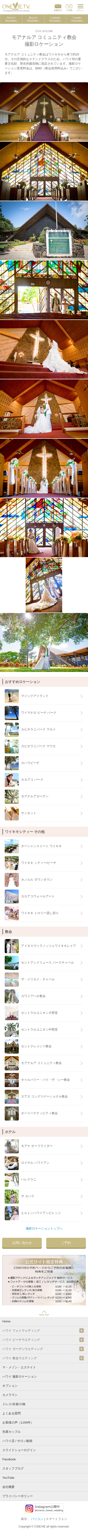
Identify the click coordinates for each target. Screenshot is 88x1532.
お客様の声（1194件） (18, 1422)
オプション (10, 1385)
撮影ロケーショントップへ (44, 1228)
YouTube (8, 1477)
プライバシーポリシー (17, 1496)
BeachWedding (33, 19)
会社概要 (8, 1487)
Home (6, 1321)
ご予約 (66, 1243)
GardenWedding (55, 19)
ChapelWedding (77, 19)
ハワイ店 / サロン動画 (17, 1441)
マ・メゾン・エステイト (19, 1367)
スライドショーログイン (19, 1450)
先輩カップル (11, 1431)
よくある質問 (11, 1413)
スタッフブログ (13, 1468)
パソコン (37, 1519)
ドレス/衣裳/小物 (13, 1404)
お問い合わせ (22, 1243)
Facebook (9, 1459)
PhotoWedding (11, 19)
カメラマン (10, 1395)
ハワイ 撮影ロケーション (19, 1376)
